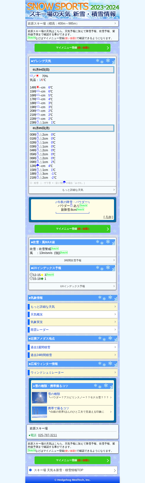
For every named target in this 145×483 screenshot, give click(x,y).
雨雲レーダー (40, 329)
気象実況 (37, 322)
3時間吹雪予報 (72, 260)
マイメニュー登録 (72, 47)
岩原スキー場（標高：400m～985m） (53, 23)
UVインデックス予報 (72, 286)
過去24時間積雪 (41, 355)
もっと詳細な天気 (72, 189)
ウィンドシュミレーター (47, 372)
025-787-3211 (47, 435)
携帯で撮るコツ (71, 412)
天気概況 (37, 314)
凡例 (108, 217)
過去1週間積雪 (40, 347)
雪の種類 (71, 397)
